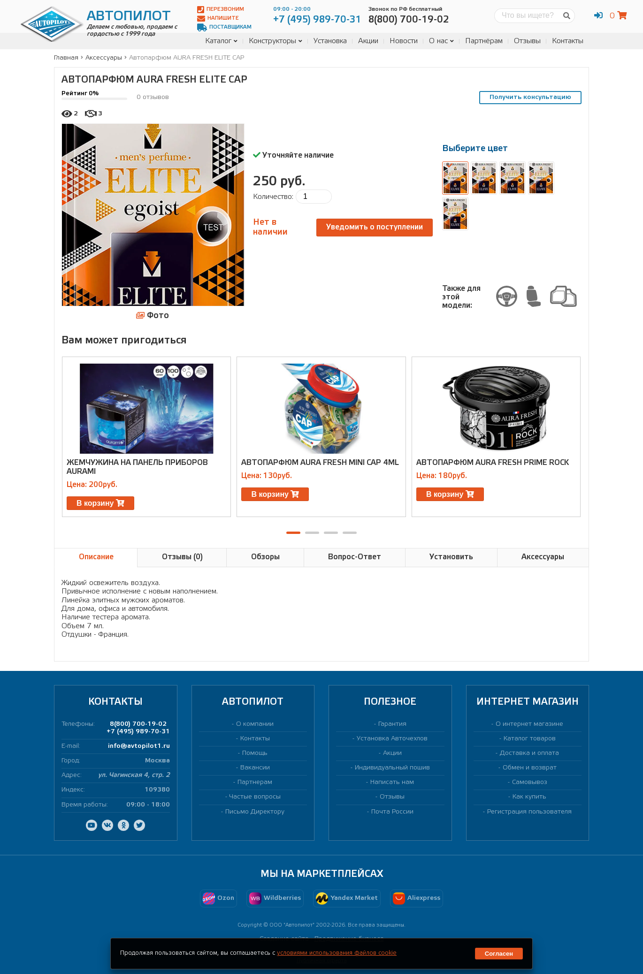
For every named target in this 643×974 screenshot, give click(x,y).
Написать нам (392, 782)
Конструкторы (275, 41)
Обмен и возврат (530, 768)
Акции (368, 41)
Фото (152, 315)
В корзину (100, 503)
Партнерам (254, 782)
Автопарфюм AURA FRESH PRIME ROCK (492, 462)
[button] (293, 533)
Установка (330, 41)
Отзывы (527, 41)
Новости (404, 41)
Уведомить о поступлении (374, 227)
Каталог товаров (530, 739)
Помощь (255, 753)
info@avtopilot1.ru (139, 746)
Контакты (567, 41)
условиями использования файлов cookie (337, 953)
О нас (441, 41)
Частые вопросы (255, 797)
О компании (255, 724)
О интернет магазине (529, 724)
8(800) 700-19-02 (138, 724)
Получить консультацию (530, 97)
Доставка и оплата (529, 753)
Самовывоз (529, 782)
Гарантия (392, 724)
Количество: (273, 196)
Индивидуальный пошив (392, 768)
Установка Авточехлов (392, 739)
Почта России (392, 812)
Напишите (218, 19)
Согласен (499, 953)
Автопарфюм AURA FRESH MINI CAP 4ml (320, 462)
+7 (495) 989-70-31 (138, 732)
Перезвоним (220, 10)
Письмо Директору (254, 812)
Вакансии (255, 768)
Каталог (221, 41)
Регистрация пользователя (529, 812)
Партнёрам (484, 41)
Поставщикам (224, 27)
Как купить (529, 797)
